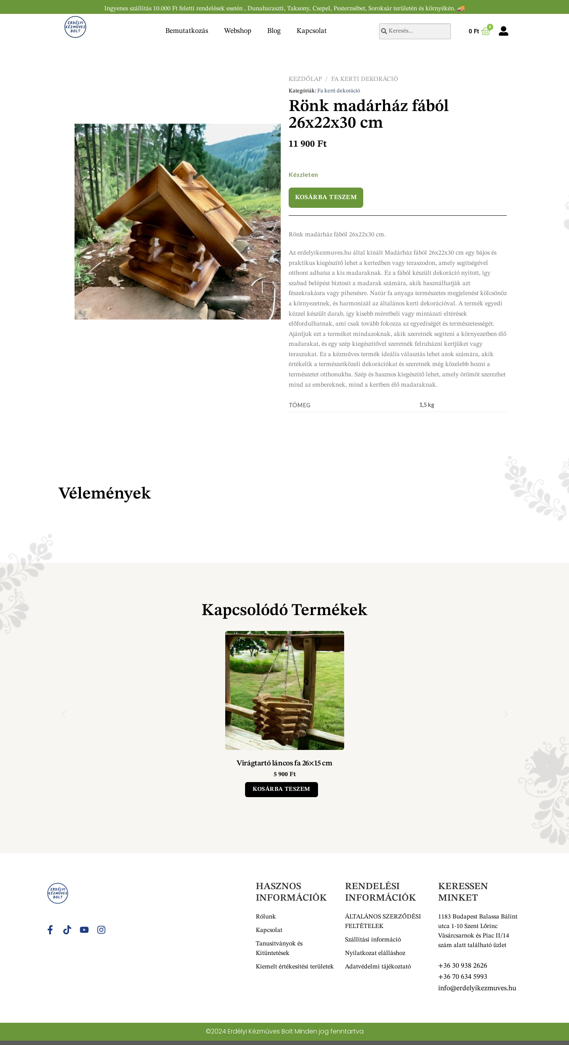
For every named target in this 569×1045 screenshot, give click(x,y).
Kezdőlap (305, 79)
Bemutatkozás (186, 31)
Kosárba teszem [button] (281, 789)
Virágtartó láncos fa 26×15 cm (284, 763)
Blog (274, 31)
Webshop (237, 31)
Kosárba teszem (326, 197)
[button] (64, 714)
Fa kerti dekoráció (364, 79)
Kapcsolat (312, 31)
